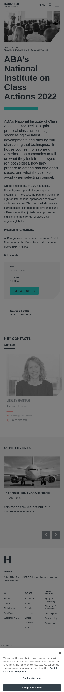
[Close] (60, 655)
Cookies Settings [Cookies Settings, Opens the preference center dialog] (32, 680)
